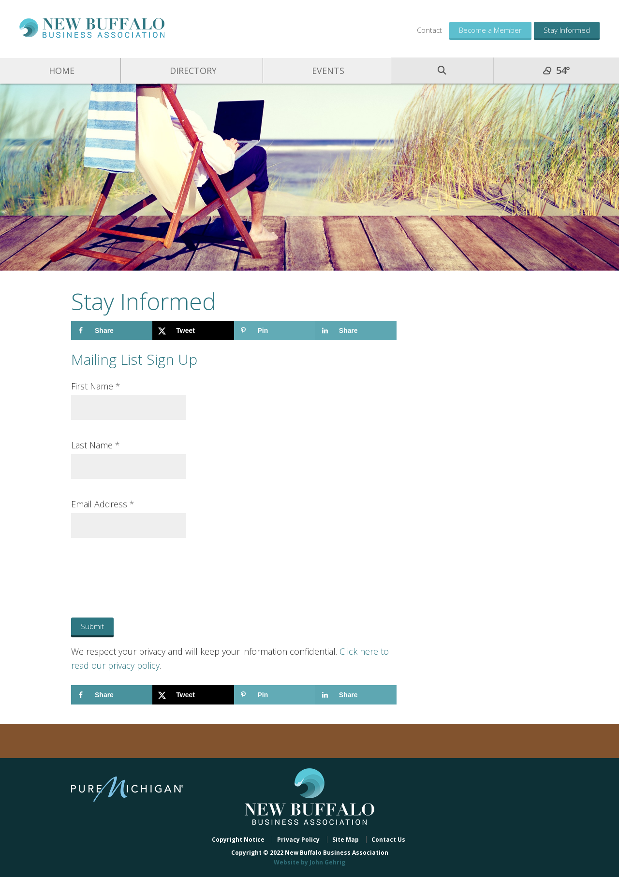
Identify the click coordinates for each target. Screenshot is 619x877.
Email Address (102, 504)
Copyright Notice (238, 839)
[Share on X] (193, 330)
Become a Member (490, 30)
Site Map (345, 839)
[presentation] (132, 569)
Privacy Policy (298, 839)
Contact (429, 30)
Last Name (95, 445)
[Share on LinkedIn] (356, 330)
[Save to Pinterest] (274, 330)
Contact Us (388, 839)
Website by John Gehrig (309, 862)
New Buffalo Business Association (91, 28)
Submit (92, 626)
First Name (95, 386)
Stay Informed (567, 30)
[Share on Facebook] (111, 330)
